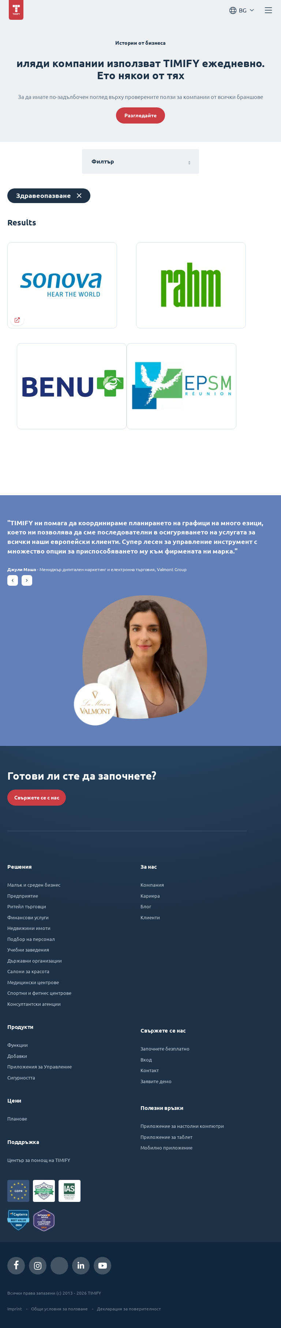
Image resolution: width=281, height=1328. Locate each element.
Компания (152, 884)
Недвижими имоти (28, 928)
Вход (146, 1059)
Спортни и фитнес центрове (39, 993)
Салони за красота (28, 971)
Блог (145, 906)
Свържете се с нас (36, 798)
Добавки (17, 1056)
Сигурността (21, 1077)
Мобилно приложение (166, 1147)
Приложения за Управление (39, 1066)
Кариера (150, 895)
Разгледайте (140, 115)
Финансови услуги (28, 917)
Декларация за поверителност (129, 1308)
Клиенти (150, 917)
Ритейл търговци (26, 906)
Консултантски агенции (34, 1004)
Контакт (149, 1070)
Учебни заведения (28, 949)
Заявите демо (156, 1081)
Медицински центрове (33, 982)
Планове (17, 1118)
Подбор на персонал (31, 939)
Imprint (14, 1308)
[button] (12, 580)
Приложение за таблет (166, 1137)
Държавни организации (34, 960)
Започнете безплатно (165, 1048)
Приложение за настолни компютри (182, 1126)
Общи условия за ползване (59, 1308)
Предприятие (22, 895)
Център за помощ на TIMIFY (38, 1160)
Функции (17, 1045)
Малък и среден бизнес (33, 884)
